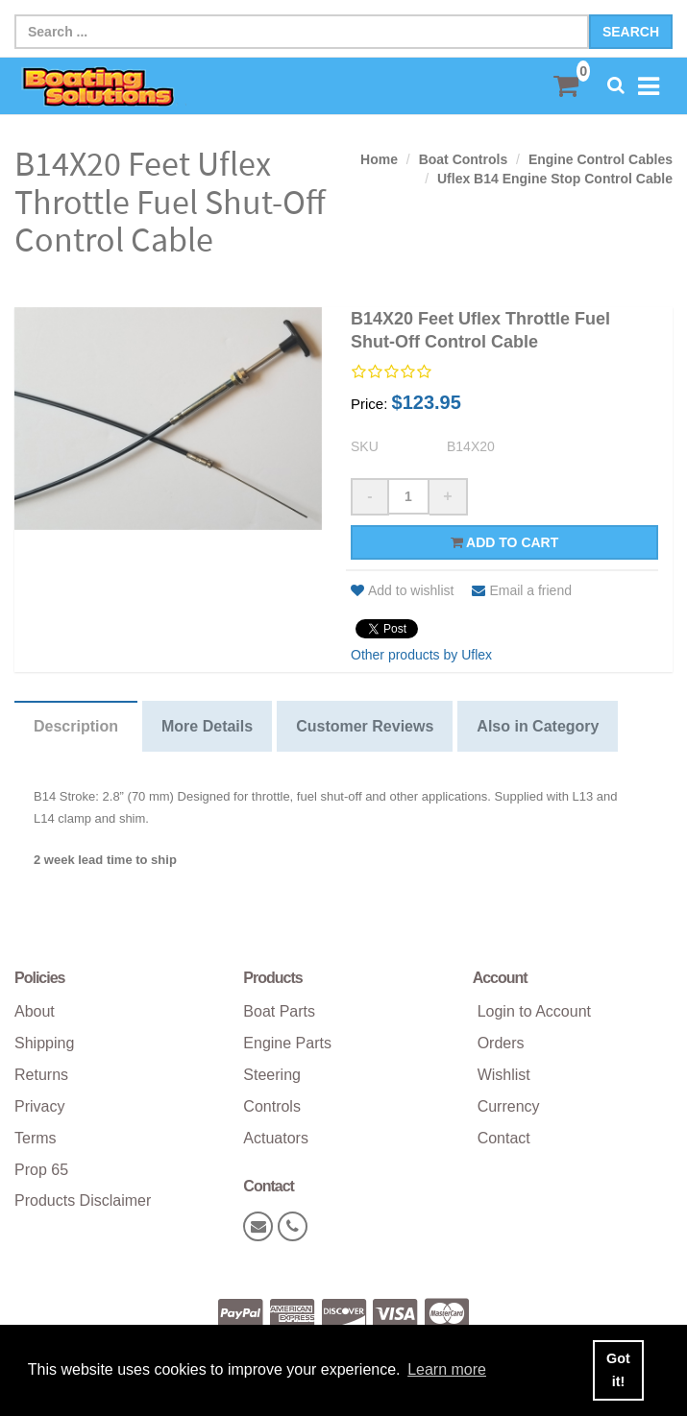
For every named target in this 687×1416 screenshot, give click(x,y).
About (34, 1011)
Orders (501, 1043)
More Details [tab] (207, 726)
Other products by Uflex (421, 654)
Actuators (275, 1138)
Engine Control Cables (600, 159)
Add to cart (505, 542)
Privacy (39, 1106)
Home (379, 159)
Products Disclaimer (82, 1200)
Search (630, 31)
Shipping (44, 1043)
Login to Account (534, 1011)
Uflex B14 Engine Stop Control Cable (555, 178)
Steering (272, 1075)
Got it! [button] (618, 1370)
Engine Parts (287, 1043)
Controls (272, 1106)
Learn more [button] (446, 1369)
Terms (35, 1138)
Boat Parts (279, 1011)
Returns (41, 1075)
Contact (504, 1138)
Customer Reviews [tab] (364, 726)
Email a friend (522, 590)
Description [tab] (76, 726)
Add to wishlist (402, 590)
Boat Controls (463, 159)
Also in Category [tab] (538, 726)
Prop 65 (41, 1170)
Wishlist (504, 1075)
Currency (509, 1106)
